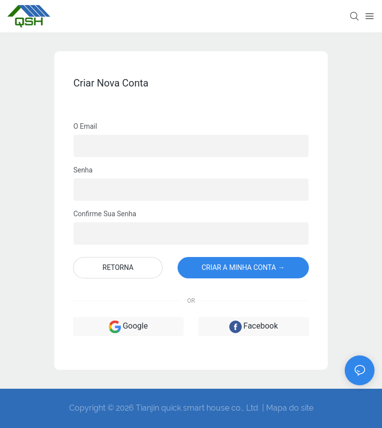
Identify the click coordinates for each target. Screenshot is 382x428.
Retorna (117, 267)
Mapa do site (289, 408)
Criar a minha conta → (243, 267)
